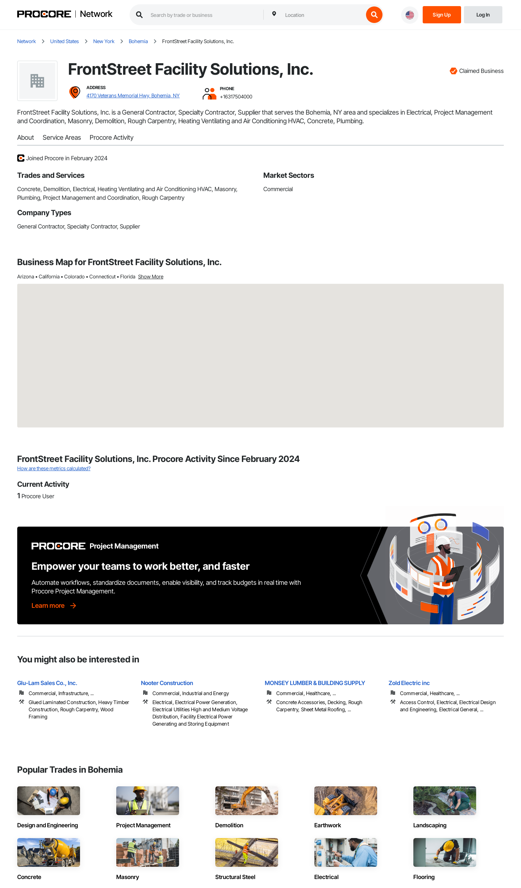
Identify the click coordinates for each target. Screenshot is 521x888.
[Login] (483, 14)
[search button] (374, 14)
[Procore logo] (44, 14)
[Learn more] (55, 605)
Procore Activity (111, 137)
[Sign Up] (442, 14)
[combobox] (323, 14)
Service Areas (62, 137)
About (25, 137)
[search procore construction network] (203, 14)
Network (96, 14)
